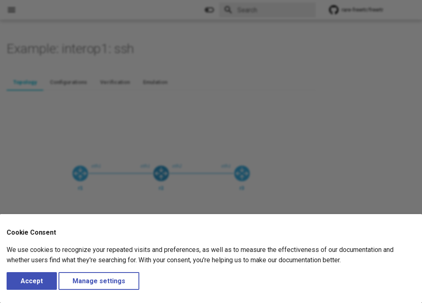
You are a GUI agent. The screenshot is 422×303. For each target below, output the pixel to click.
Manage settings (99, 281)
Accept (32, 281)
